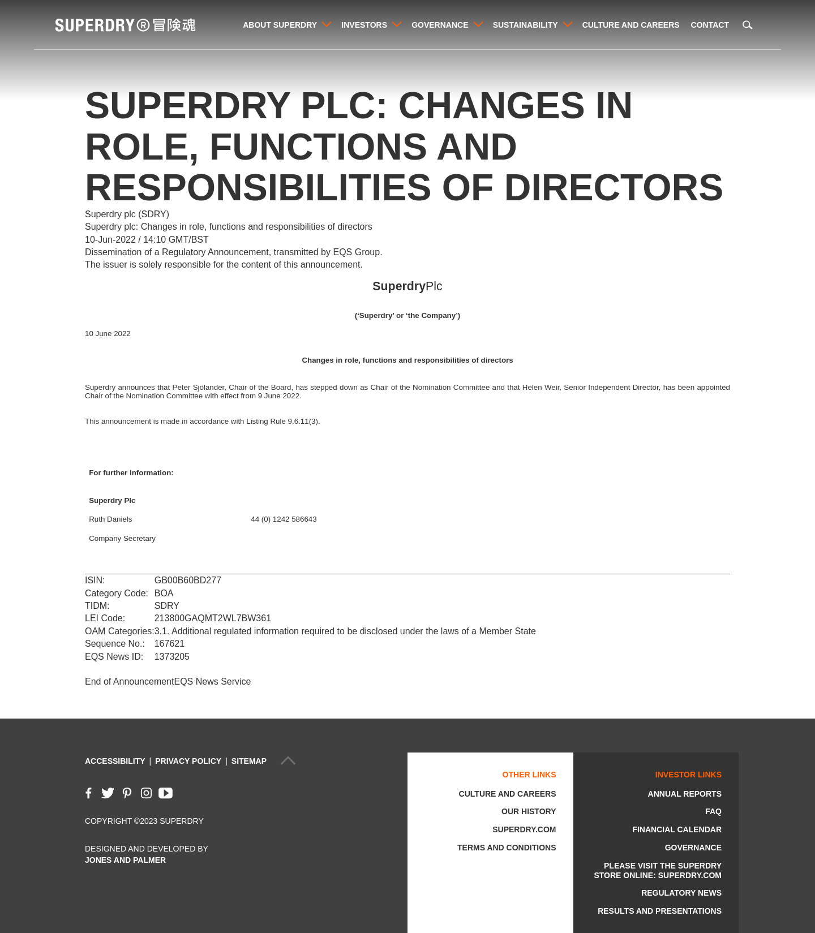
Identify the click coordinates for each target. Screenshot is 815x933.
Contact (710, 24)
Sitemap (249, 761)
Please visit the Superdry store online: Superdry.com (658, 870)
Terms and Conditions (506, 847)
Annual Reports (685, 793)
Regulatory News (681, 892)
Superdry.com (524, 829)
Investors (364, 24)
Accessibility (115, 761)
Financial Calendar (677, 829)
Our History (528, 811)
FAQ (713, 811)
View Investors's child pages (397, 24)
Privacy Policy (188, 761)
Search (747, 24)
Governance (439, 24)
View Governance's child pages (478, 24)
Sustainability (524, 24)
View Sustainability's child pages (568, 24)
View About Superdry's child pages (326, 24)
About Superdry (279, 24)
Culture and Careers (631, 24)
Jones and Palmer (125, 860)
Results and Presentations (660, 910)
